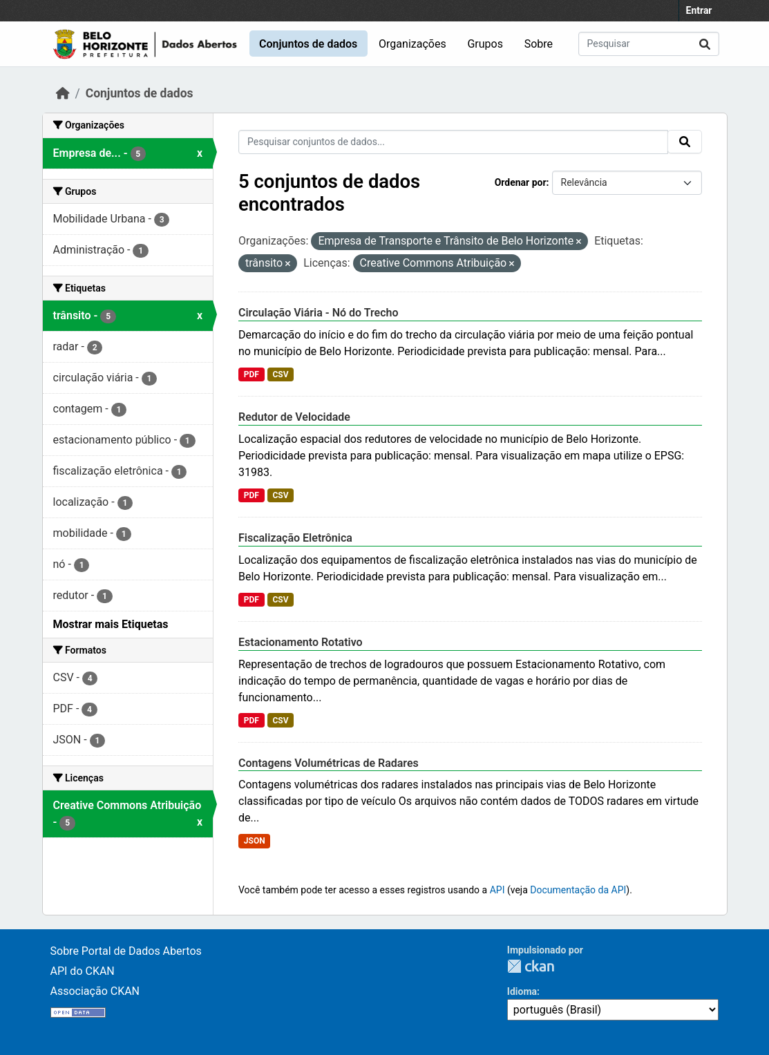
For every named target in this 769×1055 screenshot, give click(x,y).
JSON (254, 841)
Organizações (412, 43)
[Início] (63, 93)
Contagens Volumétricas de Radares (328, 763)
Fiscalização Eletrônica (295, 537)
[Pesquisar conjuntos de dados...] (648, 44)
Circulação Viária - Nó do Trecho (318, 312)
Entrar (699, 10)
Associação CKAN (95, 991)
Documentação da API (578, 889)
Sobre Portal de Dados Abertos (126, 951)
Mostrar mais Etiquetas (111, 624)
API (497, 889)
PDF (251, 374)
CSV (280, 374)
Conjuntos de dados (308, 43)
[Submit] (704, 44)
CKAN (530, 966)
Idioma (522, 991)
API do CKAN (82, 971)
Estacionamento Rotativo (300, 642)
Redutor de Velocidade (294, 417)
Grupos (485, 43)
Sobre (538, 43)
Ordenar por (521, 182)
